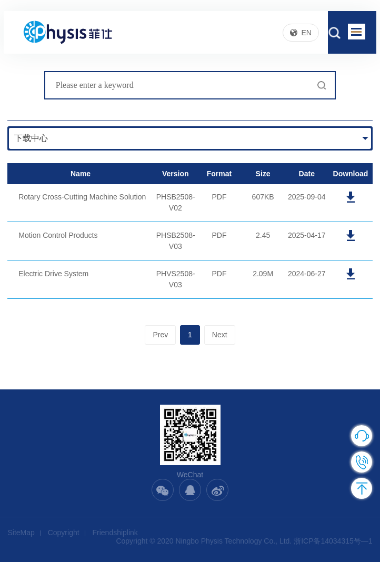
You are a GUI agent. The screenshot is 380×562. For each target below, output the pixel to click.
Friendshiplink (115, 532)
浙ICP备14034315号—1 (333, 541)
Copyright (63, 532)
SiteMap (20, 532)
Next (219, 334)
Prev (160, 334)
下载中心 (31, 138)
